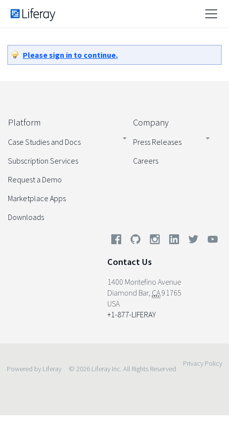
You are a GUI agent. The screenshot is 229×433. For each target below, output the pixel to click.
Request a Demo (35, 179)
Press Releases (157, 142)
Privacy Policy (202, 363)
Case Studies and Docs (44, 142)
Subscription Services (43, 161)
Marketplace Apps (37, 198)
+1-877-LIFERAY (131, 314)
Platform (24, 122)
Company (151, 122)
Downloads (26, 217)
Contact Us (129, 261)
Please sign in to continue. (70, 55)
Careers (145, 161)
